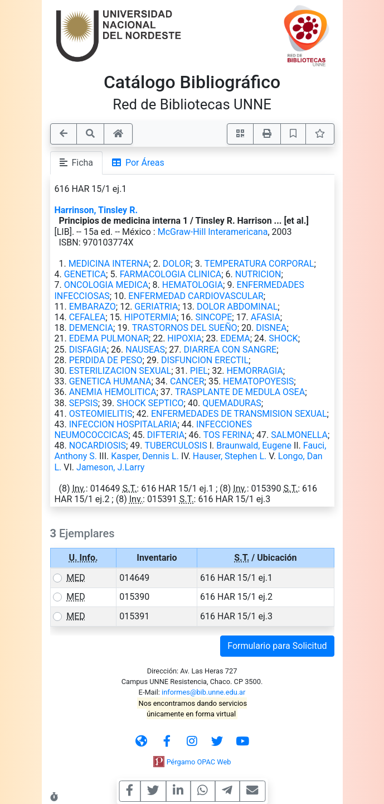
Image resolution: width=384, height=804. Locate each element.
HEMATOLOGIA (192, 285)
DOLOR (177, 263)
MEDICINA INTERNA (109, 263)
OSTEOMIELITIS (101, 413)
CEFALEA (87, 317)
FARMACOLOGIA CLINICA (171, 274)
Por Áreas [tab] (138, 162)
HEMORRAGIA (254, 370)
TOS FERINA (227, 435)
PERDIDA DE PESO (106, 360)
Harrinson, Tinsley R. (96, 210)
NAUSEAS (145, 349)
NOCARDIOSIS (97, 445)
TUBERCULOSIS (176, 445)
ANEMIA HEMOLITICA (113, 392)
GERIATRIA (156, 306)
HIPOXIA (184, 338)
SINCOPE (213, 317)
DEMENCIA (91, 327)
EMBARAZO (92, 306)
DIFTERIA (165, 435)
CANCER (187, 381)
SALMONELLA (299, 435)
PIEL (199, 370)
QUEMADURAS (231, 403)
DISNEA (271, 327)
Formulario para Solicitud (277, 646)
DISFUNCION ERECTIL (205, 360)
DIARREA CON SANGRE (230, 349)
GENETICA (85, 274)
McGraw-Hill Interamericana (213, 232)
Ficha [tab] (77, 162)
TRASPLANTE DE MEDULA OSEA (240, 392)
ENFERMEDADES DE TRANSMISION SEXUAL (239, 413)
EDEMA (235, 338)
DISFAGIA (88, 349)
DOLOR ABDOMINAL (237, 306)
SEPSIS (83, 403)
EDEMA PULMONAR (109, 338)
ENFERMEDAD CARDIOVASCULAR (195, 296)
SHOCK (283, 338)
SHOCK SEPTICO (149, 403)
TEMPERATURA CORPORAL (259, 263)
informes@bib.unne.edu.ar (203, 692)
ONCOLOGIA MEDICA (106, 285)
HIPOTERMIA (150, 317)
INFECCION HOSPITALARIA (123, 424)
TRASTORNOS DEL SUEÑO (184, 327)
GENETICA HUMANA (110, 381)
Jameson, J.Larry (110, 467)
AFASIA (265, 317)
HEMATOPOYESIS (258, 381)
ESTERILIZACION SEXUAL (120, 370)
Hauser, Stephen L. (229, 456)
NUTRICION (258, 274)
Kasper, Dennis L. (145, 456)
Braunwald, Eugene (253, 445)
